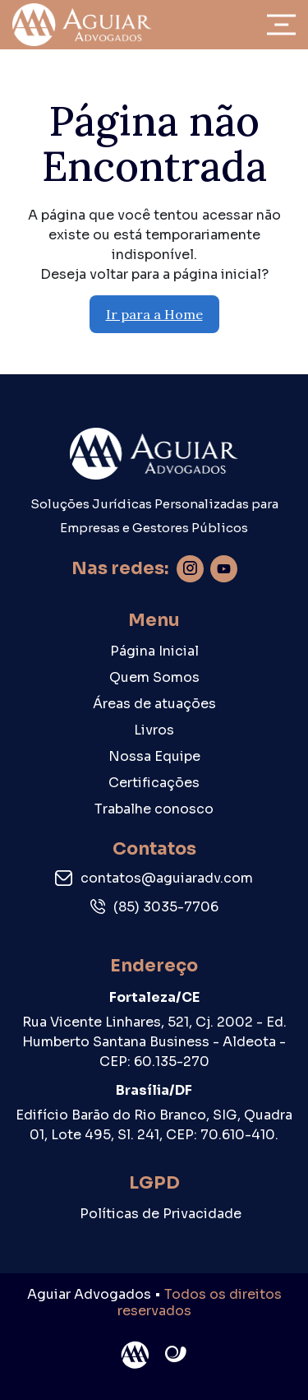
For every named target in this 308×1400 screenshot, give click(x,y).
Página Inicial (154, 651)
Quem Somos (154, 677)
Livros (154, 730)
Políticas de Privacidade (160, 1213)
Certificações (154, 782)
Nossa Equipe (154, 756)
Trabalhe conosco (154, 809)
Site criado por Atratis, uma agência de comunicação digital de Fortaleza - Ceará (176, 1355)
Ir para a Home (154, 314)
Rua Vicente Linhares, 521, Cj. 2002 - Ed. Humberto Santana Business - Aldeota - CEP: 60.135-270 (154, 1041)
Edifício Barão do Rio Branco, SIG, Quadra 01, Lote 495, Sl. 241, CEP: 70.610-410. (154, 1124)
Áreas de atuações (154, 703)
